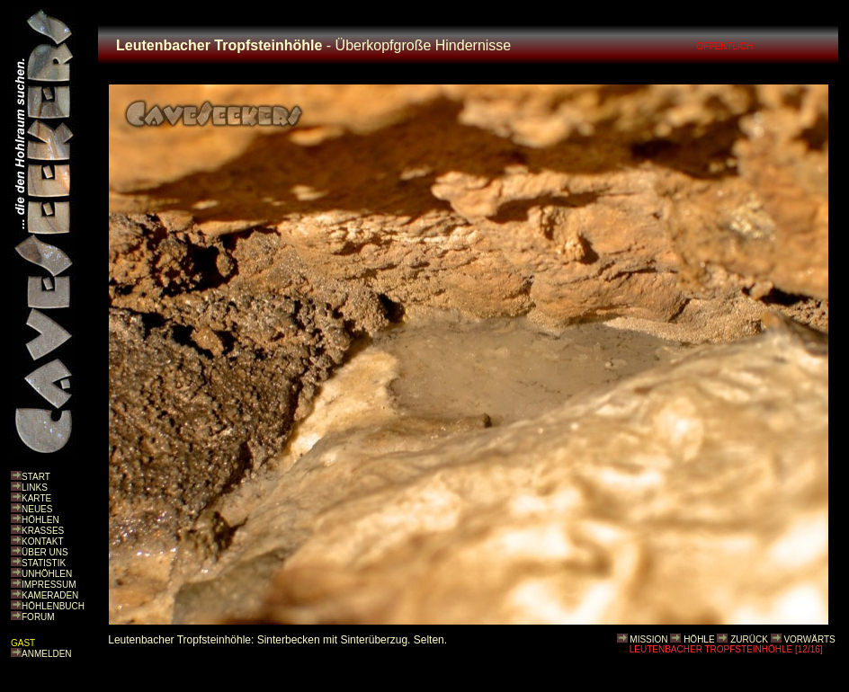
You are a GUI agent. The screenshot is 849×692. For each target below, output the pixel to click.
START (36, 477)
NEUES (37, 509)
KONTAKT (42, 541)
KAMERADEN (50, 595)
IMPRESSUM (49, 585)
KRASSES (43, 531)
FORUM (38, 617)
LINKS (35, 487)
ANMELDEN (47, 654)
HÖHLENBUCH (53, 606)
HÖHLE (699, 639)
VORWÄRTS (809, 639)
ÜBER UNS (45, 552)
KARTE (36, 498)
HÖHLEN (40, 520)
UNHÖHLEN (47, 574)
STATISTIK (44, 563)
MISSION (648, 639)
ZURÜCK (749, 639)
